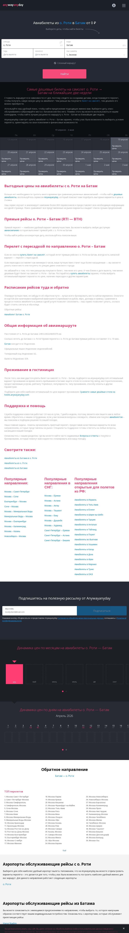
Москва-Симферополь (16, 802)
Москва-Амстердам (97, 811)
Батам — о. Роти (64, 776)
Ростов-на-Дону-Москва (18, 832)
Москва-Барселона (97, 802)
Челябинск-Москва (97, 823)
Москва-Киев (12, 814)
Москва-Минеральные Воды (18, 817)
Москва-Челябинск (97, 817)
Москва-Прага (95, 808)
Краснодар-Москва (15, 826)
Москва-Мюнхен (14, 843)
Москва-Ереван (54, 799)
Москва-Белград (96, 837)
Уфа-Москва (53, 840)
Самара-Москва (55, 834)
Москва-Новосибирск (98, 796)
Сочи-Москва (12, 808)
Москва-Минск (54, 837)
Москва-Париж (54, 796)
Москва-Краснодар (15, 823)
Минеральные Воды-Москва (18, 820)
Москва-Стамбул (14, 840)
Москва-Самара (55, 829)
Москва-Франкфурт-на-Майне (61, 805)
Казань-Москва (55, 832)
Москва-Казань (55, 823)
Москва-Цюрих (95, 826)
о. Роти (7, 884)
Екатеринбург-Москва (17, 837)
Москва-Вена (54, 814)
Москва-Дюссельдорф (99, 834)
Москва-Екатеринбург (17, 834)
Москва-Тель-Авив (56, 808)
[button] (62, 691)
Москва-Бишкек (96, 832)
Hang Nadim (10, 923)
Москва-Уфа (53, 820)
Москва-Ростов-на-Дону (18, 829)
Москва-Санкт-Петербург (17, 796)
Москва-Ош (94, 840)
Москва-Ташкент (96, 829)
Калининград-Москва (98, 814)
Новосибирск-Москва (98, 799)
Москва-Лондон (55, 817)
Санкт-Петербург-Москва (17, 799)
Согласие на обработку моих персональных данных (80, 618)
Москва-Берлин (55, 843)
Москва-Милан (95, 820)
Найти (64, 74)
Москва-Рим (53, 826)
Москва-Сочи (12, 811)
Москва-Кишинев (55, 802)
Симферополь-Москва (16, 805)
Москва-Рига (53, 811)
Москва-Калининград (98, 805)
